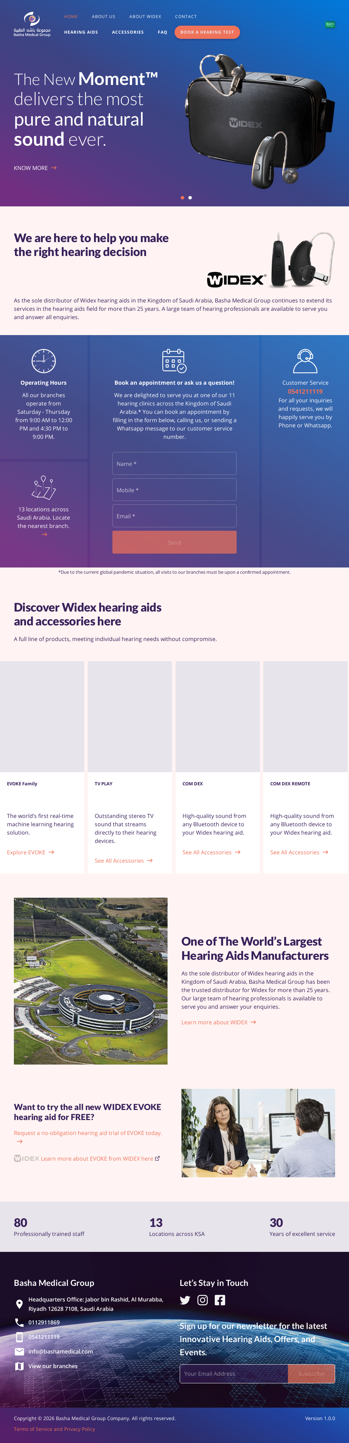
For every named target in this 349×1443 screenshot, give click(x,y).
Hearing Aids (81, 32)
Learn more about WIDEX (214, 1022)
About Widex (145, 16)
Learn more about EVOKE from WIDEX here (97, 1158)
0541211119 (305, 391)
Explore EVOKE (26, 852)
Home (71, 16)
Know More (31, 168)
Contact (186, 16)
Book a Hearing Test (207, 32)
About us (104, 16)
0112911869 (44, 1322)
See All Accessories (119, 860)
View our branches (53, 1366)
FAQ (163, 32)
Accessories (128, 32)
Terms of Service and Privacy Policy (54, 1429)
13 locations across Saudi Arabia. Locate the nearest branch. (43, 517)
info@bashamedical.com (60, 1351)
